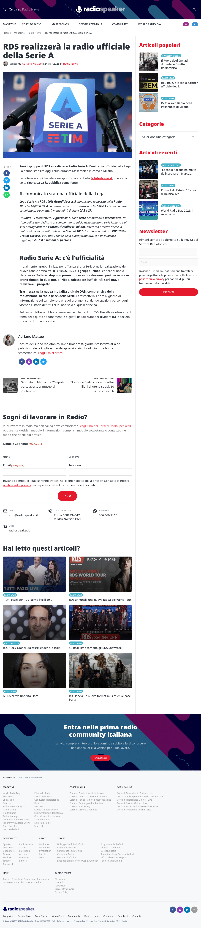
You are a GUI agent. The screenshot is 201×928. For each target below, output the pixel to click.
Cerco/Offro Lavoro (64, 888)
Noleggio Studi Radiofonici (70, 844)
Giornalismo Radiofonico (47, 816)
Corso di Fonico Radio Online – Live (135, 793)
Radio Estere (9, 809)
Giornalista (8, 863)
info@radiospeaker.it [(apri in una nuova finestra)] (23, 515)
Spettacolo (8, 799)
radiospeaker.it (19, 530)
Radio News (34, 32)
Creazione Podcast (66, 847)
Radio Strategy (10, 816)
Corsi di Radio (31, 24)
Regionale (44, 847)
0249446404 (72, 519)
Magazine (9, 24)
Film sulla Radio (42, 793)
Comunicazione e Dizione (16, 819)
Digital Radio (9, 812)
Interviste (39, 826)
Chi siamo (60, 879)
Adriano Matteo (32, 63)
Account (23, 854)
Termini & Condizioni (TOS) (109, 921)
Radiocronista (26, 844)
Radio (87, 916)
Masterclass (60, 24)
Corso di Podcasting (80, 806)
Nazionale (44, 844)
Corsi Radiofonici (11, 829)
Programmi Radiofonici (112, 844)
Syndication (45, 850)
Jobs (97, 916)
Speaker (7, 844)
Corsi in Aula (24, 916)
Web (41, 857)
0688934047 (71, 515)
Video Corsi (58, 916)
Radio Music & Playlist (14, 806)
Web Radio (39, 806)
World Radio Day (149, 24)
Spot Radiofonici (42, 819)
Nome (6, 456)
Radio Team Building (111, 860)
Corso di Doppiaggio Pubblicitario (87, 803)
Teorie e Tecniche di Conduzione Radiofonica (26, 879)
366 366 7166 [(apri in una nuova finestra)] (108, 515)
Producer (7, 857)
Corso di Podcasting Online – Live (134, 809)
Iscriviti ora (100, 758)
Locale (42, 854)
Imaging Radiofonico (111, 847)
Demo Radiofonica (66, 857)
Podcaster (8, 847)
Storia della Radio (43, 796)
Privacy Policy (61, 892)
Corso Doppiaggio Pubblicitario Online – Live (140, 796)
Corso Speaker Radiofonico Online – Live (137, 806)
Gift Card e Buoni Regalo (113, 857)
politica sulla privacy (17, 485)
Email (13, 465)
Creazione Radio (65, 854)
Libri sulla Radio (42, 822)
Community (120, 24)
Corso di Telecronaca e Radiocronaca (88, 796)
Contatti (59, 882)
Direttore (24, 857)
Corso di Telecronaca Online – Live (134, 799)
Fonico (6, 854)
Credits (124, 921)
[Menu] (194, 9)
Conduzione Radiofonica (46, 799)
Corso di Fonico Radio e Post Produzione (90, 799)
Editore (23, 860)
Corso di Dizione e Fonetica (84, 809)
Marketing (24, 850)
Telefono (75, 465)
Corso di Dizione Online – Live (132, 803)
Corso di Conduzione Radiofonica (87, 793)
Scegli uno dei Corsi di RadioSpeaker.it (105, 426)
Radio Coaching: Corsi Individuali (117, 854)
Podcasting (8, 796)
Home (7, 32)
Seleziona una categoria (168, 137)
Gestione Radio (108, 850)
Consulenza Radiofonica (69, 850)
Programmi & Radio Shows (16, 822)
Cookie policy (91, 921)
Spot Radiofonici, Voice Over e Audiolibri (77, 860)
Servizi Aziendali (90, 24)
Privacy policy (79, 921)
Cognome (74, 456)
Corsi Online (41, 916)
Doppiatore (9, 850)
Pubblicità (60, 885)
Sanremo (7, 803)
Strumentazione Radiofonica (49, 812)
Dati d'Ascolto (11, 643)
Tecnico (7, 860)
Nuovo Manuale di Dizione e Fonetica (22, 882)
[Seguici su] (194, 910)
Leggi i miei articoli (51, 353)
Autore (22, 847)
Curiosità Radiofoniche (171, 56)
